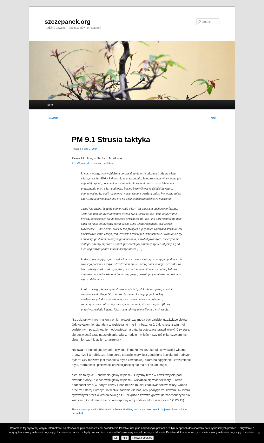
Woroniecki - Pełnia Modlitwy (116, 409)
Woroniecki (153, 409)
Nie (125, 437)
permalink (78, 413)
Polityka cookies (142, 437)
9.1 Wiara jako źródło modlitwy (93, 163)
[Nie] (259, 433)
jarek (167, 409)
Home (49, 104)
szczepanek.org (68, 21)
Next (215, 118)
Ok (116, 437)
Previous (51, 118)
